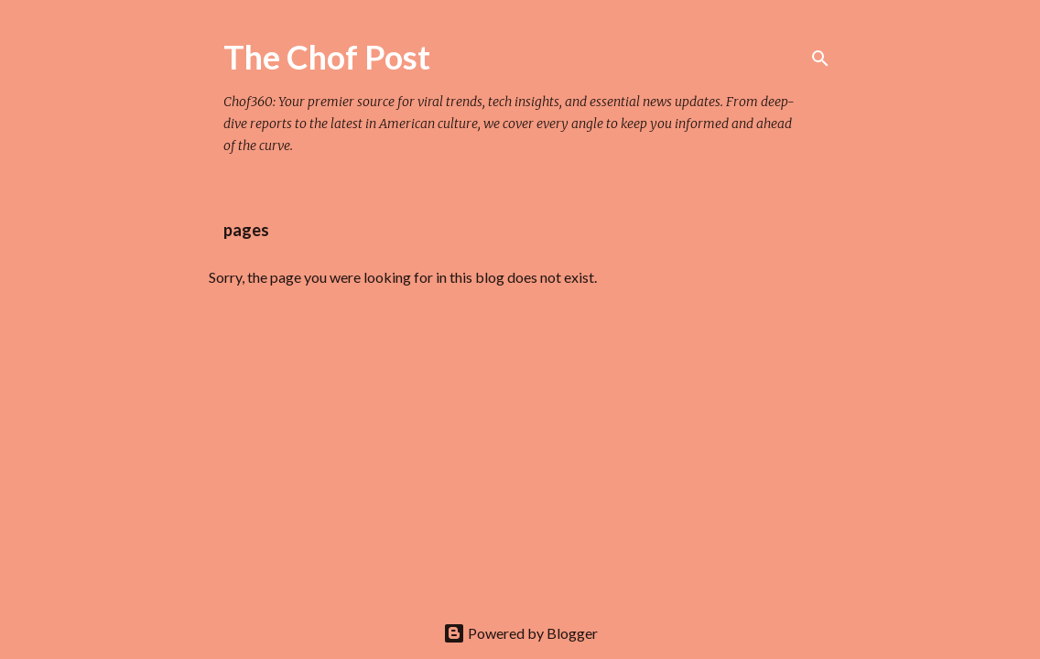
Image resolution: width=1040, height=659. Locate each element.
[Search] (820, 59)
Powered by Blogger (520, 633)
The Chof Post (326, 57)
